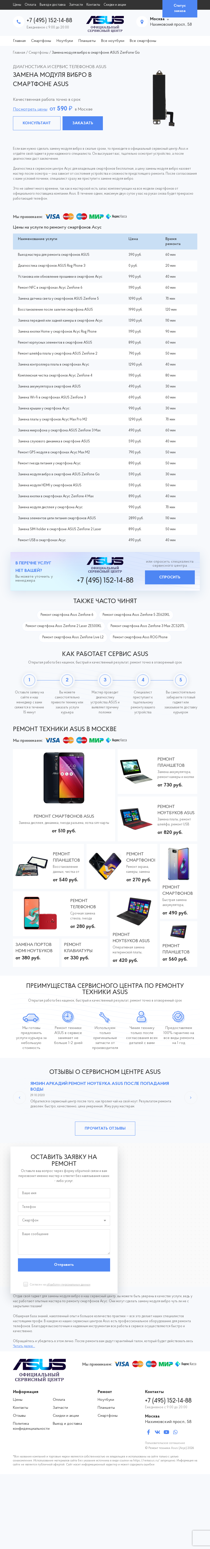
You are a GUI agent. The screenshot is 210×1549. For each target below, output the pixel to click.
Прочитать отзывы (105, 1129)
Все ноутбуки (112, 41)
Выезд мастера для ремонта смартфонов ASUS (53, 255)
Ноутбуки (65, 41)
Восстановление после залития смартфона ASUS (55, 310)
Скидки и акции (115, 5)
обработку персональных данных (68, 1284)
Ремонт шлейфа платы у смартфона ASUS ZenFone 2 (57, 354)
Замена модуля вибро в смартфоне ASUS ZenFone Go (59, 474)
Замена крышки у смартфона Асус (44, 408)
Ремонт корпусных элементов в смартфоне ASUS (55, 343)
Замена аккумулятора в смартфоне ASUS (49, 386)
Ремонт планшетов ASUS (171, 763)
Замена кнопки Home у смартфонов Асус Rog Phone (57, 332)
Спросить (169, 577)
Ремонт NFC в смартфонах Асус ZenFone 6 (50, 288)
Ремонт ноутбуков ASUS (176, 809)
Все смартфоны (143, 41)
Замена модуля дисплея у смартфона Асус (50, 507)
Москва (157, 19)
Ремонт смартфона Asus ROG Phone (140, 637)
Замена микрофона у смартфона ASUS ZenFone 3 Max (59, 430)
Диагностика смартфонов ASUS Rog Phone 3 (51, 266)
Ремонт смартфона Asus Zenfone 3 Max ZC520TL (148, 626)
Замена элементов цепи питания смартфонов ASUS (57, 518)
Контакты (93, 5)
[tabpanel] (105, 98)
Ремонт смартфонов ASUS (64, 816)
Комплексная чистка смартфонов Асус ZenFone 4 (55, 376)
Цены (17, 5)
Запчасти (76, 5)
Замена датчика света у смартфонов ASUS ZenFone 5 (58, 299)
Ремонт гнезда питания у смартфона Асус (49, 463)
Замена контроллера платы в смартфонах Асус (53, 365)
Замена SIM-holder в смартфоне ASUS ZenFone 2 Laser (59, 529)
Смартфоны (41, 41)
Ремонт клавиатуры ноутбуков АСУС (83, 948)
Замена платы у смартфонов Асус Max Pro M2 (52, 419)
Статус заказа (180, 8)
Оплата (30, 5)
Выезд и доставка (53, 5)
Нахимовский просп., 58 (168, 1422)
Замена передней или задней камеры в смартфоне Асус (60, 321)
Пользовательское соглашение (165, 1443)
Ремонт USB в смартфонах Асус (42, 540)
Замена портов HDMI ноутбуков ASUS (34, 948)
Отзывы (19, 1416)
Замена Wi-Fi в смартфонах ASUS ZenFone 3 (52, 397)
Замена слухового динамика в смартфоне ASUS (54, 441)
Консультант (37, 123)
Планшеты (87, 41)
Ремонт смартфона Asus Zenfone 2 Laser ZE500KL (63, 626)
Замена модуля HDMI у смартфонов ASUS (49, 485)
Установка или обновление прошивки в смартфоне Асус (60, 277)
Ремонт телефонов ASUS (83, 904)
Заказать (82, 123)
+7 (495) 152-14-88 (49, 21)
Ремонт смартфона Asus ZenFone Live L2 (73, 637)
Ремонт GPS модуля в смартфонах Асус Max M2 (54, 452)
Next (190, 1097)
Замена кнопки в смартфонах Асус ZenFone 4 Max (56, 496)
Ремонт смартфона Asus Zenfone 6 (67, 615)
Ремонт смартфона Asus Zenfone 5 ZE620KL (136, 615)
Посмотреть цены (30, 109)
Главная (19, 41)
